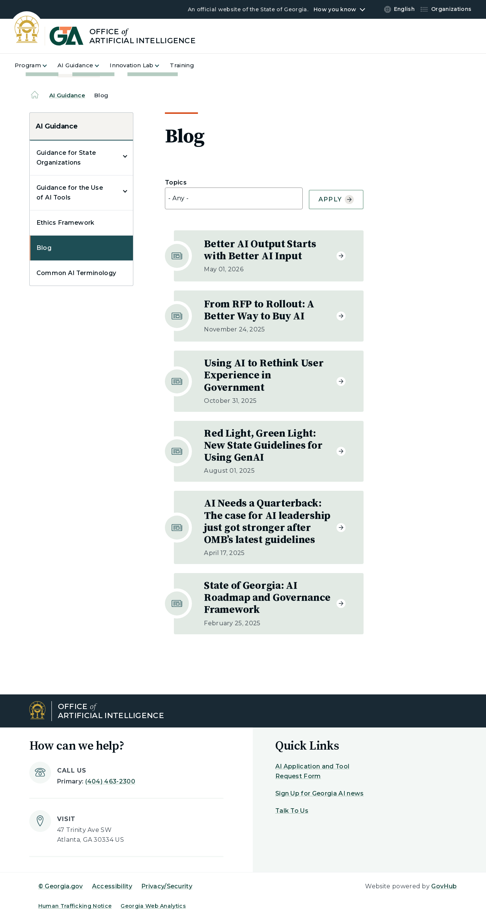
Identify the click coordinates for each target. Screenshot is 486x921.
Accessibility (112, 886)
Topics (176, 182)
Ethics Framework (65, 222)
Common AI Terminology (76, 273)
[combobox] (234, 198)
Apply (336, 199)
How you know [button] (335, 9)
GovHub (444, 886)
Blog (43, 247)
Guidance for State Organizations (66, 157)
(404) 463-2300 (110, 781)
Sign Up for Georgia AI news (319, 793)
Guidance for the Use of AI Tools (69, 192)
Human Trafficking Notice (75, 906)
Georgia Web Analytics (153, 906)
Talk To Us (291, 810)
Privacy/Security (166, 886)
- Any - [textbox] (178, 198)
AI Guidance (67, 95)
